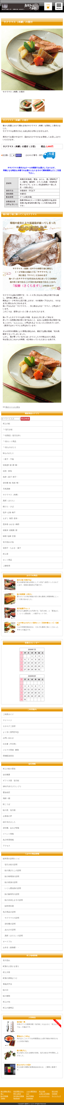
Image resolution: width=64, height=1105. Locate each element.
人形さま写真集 (44, 1094)
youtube (54, 1094)
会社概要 (6, 775)
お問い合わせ (8, 738)
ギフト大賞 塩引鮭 (11, 780)
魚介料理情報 (8, 840)
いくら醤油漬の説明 (12, 888)
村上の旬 (6, 1002)
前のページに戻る (12, 407)
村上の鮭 (6, 424)
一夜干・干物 (8, 459)
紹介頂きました (9, 822)
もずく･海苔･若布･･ (11, 518)
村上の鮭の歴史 (9, 769)
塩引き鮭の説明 (10, 864)
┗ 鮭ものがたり (9, 447)
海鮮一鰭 (6, 798)
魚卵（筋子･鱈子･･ (10, 477)
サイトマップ (56, 1096)
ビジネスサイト (44, 1096)
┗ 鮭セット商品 (9, 441)
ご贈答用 (6, 566)
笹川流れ (6, 960)
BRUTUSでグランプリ (12, 786)
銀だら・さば (8, 506)
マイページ (7, 720)
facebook (16, 1098)
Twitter (3, 1098)
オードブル (7, 942)
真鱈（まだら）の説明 (13, 936)
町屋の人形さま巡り (11, 966)
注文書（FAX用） (10, 744)
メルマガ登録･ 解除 (11, 750)
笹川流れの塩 (8, 542)
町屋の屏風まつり (10, 978)
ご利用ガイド (8, 714)
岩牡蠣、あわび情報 (11, 828)
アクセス (6, 846)
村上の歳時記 (8, 1008)
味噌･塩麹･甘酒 (9, 536)
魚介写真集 (30, 1096)
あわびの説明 (9, 930)
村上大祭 (6, 972)
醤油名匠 (6, 792)
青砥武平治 (7, 984)
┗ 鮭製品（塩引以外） (12, 435)
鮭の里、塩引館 (9, 810)
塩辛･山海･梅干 (9, 512)
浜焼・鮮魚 (7, 471)
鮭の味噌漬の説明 (11, 876)
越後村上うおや (29, 1104)
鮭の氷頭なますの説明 (13, 900)
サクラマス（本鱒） (11, 495)
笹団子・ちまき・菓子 (12, 548)
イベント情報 (9, 834)
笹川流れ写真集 (18, 1096)
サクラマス (18, 323)
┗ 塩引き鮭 (7, 429)
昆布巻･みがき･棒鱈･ (11, 524)
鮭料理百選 (8, 906)
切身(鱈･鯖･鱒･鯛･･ (11, 465)
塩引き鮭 (55, 1091)
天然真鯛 (6, 489)
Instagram (29, 1098)
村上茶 (5, 554)
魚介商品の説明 (9, 912)
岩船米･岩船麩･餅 (10, 530)
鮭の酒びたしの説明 (12, 870)
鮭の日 (5, 990)
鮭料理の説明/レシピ (11, 859)
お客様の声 (7, 816)
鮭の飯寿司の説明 (11, 894)
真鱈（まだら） (9, 501)
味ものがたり (8, 453)
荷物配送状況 (8, 756)
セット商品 (7, 560)
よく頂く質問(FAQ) (11, 732)
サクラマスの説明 (11, 918)
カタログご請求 (9, 726)
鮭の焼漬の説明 (10, 882)
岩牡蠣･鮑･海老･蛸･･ (11, 483)
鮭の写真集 (4, 1096)
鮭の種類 (6, 996)
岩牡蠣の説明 (9, 924)
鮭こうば (6, 804)
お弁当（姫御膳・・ (11, 947)
